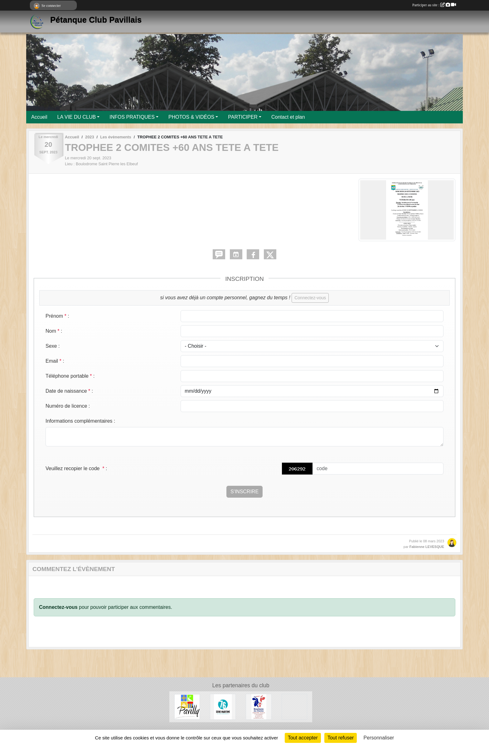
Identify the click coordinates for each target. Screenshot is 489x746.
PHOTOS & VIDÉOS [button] (191, 117)
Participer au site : (434, 5)
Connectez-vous (310, 297)
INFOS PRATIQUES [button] (132, 117)
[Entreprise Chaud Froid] (294, 706)
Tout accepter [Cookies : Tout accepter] (303, 737)
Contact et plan (288, 117)
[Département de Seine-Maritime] (223, 706)
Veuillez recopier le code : (76, 468)
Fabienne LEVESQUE (426, 547)
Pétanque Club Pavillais (96, 19)
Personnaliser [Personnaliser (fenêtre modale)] (379, 737)
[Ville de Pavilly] (187, 706)
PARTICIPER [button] (243, 117)
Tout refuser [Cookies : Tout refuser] (340, 737)
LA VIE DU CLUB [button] (76, 117)
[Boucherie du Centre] (259, 706)
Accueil (39, 117)
